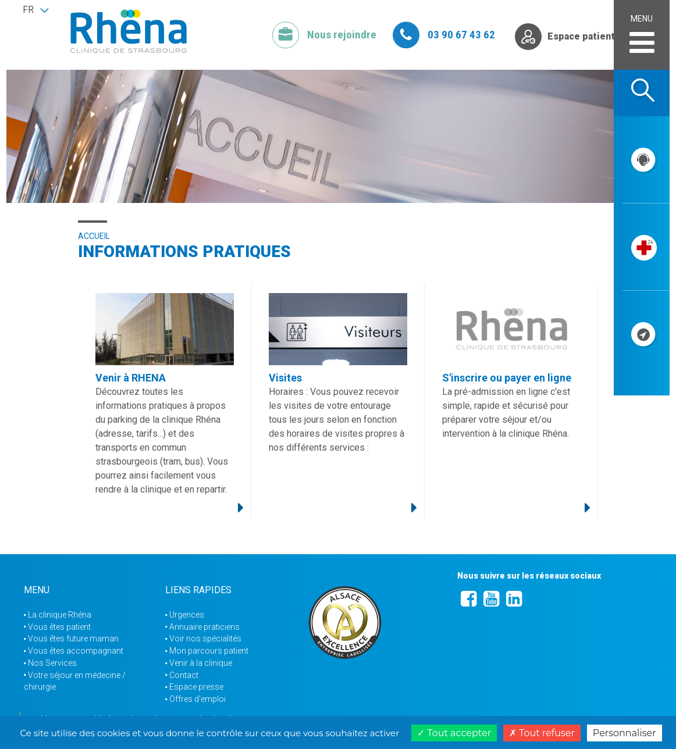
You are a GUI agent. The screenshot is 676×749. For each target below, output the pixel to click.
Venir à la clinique (200, 663)
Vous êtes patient (59, 627)
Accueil (94, 236)
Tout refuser (542, 733)
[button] (35, 10)
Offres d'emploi (197, 699)
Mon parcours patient (208, 650)
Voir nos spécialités (205, 638)
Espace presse (196, 686)
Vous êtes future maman (73, 638)
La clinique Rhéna (59, 614)
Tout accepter (454, 733)
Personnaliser (624, 733)
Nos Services (52, 663)
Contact (183, 675)
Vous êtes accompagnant (75, 650)
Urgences (186, 614)
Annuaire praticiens (204, 627)
